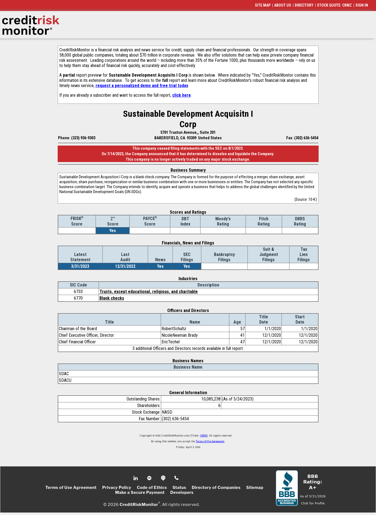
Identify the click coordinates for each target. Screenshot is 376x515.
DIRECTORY (304, 5)
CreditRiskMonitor (138, 504)
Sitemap (254, 487)
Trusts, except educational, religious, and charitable (148, 291)
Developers (182, 492)
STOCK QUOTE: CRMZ (334, 5)
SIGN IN (361, 5)
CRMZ (203, 436)
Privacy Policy (116, 487)
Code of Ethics (152, 487)
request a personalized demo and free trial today (142, 85)
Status (179, 487)
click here (181, 95)
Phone (176, 478)
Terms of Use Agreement (210, 442)
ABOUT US (282, 5)
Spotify (149, 478)
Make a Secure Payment (140, 492)
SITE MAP (263, 5)
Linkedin (136, 478)
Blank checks (111, 298)
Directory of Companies (216, 487)
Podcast (163, 478)
